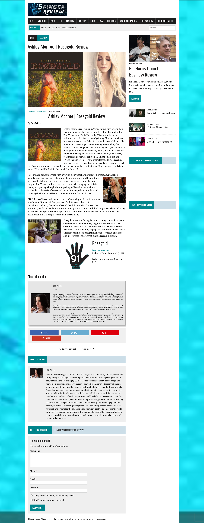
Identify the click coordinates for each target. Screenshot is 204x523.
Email (30, 473)
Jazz (99, 21)
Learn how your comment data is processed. (82, 513)
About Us (40, 21)
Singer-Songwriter (126, 21)
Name (31, 465)
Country (80, 21)
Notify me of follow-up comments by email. (51, 490)
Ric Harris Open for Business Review (154, 72)
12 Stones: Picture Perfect (159, 124)
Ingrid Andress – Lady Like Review (162, 110)
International (145, 21)
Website (31, 482)
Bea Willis (39, 113)
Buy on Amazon (98, 252)
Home (29, 21)
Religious (109, 21)
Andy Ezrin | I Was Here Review (160, 139)
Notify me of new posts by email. (46, 494)
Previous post (66, 343)
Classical (68, 21)
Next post (87, 343)
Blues (90, 21)
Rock (50, 21)
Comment (32, 445)
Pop (58, 21)
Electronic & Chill (163, 21)
